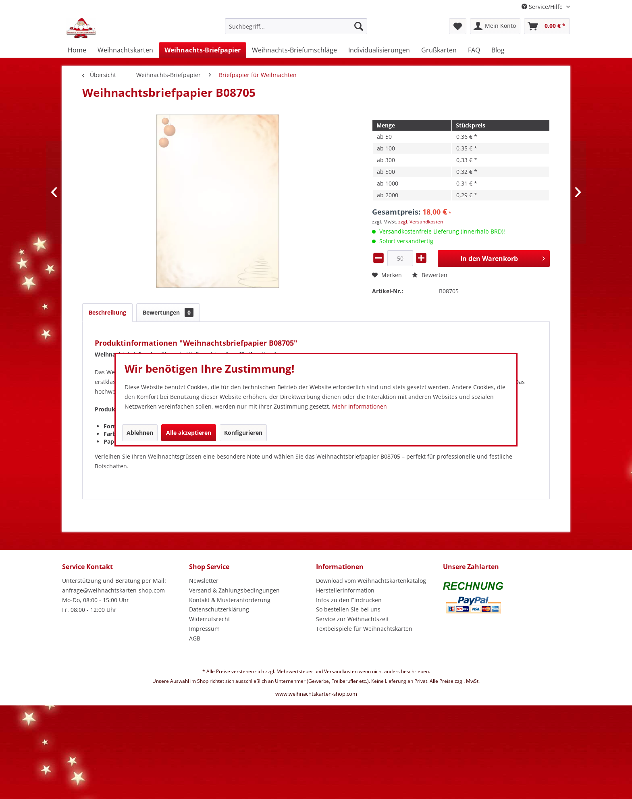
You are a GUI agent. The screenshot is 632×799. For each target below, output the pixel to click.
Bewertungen (168, 312)
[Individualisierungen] (379, 50)
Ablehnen (140, 432)
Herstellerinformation (345, 590)
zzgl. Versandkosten (420, 221)
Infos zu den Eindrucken (349, 600)
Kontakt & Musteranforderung (229, 600)
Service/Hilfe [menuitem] (543, 6)
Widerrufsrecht (209, 619)
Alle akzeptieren (188, 432)
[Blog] (498, 50)
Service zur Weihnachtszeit (352, 619)
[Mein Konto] (495, 26)
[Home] (77, 50)
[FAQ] (474, 50)
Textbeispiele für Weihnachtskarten (364, 628)
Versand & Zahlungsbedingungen (234, 590)
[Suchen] (358, 26)
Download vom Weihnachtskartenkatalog (371, 580)
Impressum (204, 628)
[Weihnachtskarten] (125, 50)
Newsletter (203, 580)
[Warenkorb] (547, 26)
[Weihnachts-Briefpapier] (202, 50)
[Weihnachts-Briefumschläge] (294, 50)
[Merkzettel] (457, 26)
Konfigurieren (243, 432)
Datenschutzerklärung (219, 609)
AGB (194, 638)
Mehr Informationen (359, 406)
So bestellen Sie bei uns (348, 609)
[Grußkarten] (439, 50)
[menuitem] (296, 30)
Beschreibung (107, 312)
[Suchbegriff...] (296, 26)
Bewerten (429, 275)
